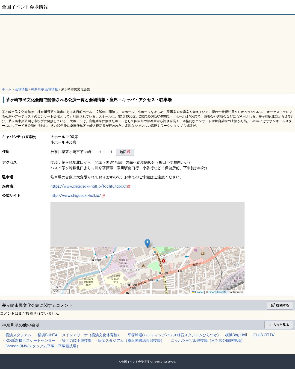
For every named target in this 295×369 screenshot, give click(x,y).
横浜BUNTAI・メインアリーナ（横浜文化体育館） (79, 335)
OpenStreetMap (218, 292)
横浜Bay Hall (236, 335)
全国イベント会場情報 (25, 7)
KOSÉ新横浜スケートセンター (31, 340)
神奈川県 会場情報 (44, 89)
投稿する (280, 305)
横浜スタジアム (18, 335)
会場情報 (21, 89)
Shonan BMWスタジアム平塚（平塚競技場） (43, 346)
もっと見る (278, 325)
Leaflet (198, 292)
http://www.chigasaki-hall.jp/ (75, 195)
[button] (147, 243)
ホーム (7, 89)
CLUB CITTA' (264, 335)
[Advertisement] (147, 51)
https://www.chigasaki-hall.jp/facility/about (88, 186)
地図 (123, 152)
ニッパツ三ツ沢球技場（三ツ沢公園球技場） (208, 340)
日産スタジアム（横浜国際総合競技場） (131, 340)
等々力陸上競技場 (76, 340)
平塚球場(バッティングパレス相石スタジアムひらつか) (173, 335)
